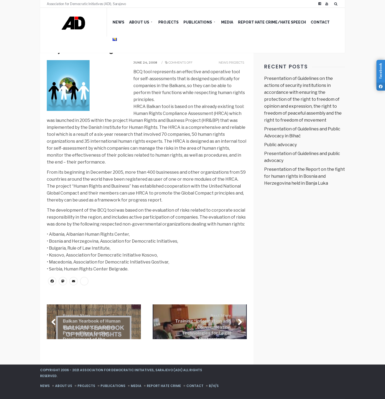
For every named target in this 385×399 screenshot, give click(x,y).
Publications (197, 22)
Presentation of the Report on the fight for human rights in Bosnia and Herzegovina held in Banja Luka (304, 176)
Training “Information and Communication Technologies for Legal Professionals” (203, 327)
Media (227, 22)
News (118, 22)
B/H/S (214, 385)
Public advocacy (280, 144)
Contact (320, 22)
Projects (168, 22)
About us (139, 22)
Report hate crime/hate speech (272, 22)
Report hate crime (164, 385)
